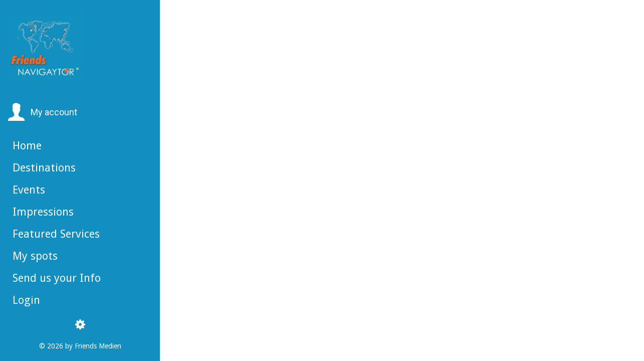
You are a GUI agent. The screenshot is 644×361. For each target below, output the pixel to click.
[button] (42, 112)
